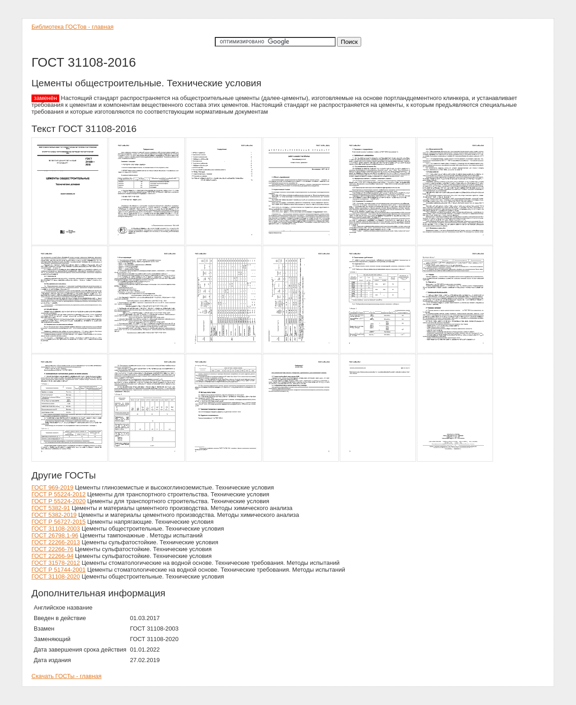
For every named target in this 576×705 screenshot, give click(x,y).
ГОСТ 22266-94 (52, 555)
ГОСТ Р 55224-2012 (58, 494)
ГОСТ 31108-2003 (55, 528)
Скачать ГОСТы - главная (66, 676)
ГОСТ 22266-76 (52, 549)
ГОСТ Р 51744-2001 (58, 569)
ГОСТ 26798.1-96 (54, 535)
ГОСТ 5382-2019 (54, 514)
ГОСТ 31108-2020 (55, 576)
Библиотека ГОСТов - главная (72, 26)
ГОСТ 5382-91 (50, 508)
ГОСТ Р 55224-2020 (58, 501)
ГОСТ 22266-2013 (55, 542)
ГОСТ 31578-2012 (55, 562)
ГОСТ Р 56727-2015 (58, 521)
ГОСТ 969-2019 (52, 487)
